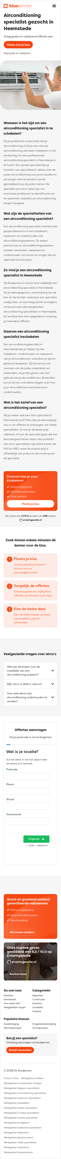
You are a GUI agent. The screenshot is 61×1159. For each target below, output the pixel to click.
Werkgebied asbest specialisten (20, 1107)
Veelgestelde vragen (15, 1007)
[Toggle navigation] (54, 6)
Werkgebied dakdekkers (16, 1102)
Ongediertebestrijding (44, 1023)
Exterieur (37, 1003)
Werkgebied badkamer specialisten (22, 1127)
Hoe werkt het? (12, 1003)
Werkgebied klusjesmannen (18, 1152)
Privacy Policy (11, 1078)
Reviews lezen (18, 974)
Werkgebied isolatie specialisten (21, 1117)
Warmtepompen (13, 1027)
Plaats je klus (30, 504)
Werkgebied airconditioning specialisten (25, 1092)
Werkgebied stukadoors (16, 1147)
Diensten (8, 995)
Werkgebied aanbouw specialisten (22, 1097)
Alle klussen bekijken (22, 932)
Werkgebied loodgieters (16, 1122)
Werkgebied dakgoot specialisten (22, 1088)
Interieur (36, 1011)
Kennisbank (10, 999)
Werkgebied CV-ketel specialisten (21, 1112)
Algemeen (37, 995)
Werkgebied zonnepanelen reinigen (23, 1083)
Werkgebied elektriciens (16, 1132)
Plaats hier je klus (18, 45)
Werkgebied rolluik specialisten (20, 1142)
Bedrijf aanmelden (20, 1050)
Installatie (37, 1007)
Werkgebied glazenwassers (18, 1137)
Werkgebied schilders (32, 1078)
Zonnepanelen (40, 1027)
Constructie (38, 999)
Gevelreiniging (11, 1023)
